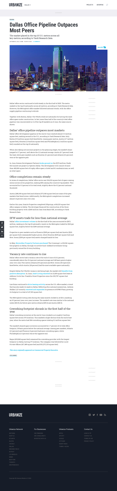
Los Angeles (13, 454)
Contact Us (88, 436)
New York (12, 459)
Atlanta (12, 438)
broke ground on (46, 163)
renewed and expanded (35, 289)
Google (61, 438)
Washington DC (14, 449)
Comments (36, 41)
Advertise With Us (40, 438)
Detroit (11, 451)
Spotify (61, 436)
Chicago (12, 444)
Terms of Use (88, 438)
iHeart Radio (63, 444)
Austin (11, 441)
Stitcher (62, 441)
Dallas (28, 5)
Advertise (100, 5)
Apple (61, 433)
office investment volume (25, 221)
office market (13, 355)
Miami (11, 457)
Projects (90, 5)
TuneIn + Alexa (64, 446)
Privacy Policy (89, 441)
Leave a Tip (87, 433)
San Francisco (14, 465)
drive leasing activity (36, 284)
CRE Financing (38, 433)
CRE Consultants (40, 436)
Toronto (12, 462)
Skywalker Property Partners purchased (32, 243)
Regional (12, 19)
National (12, 433)
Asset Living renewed (41, 274)
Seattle (12, 436)
